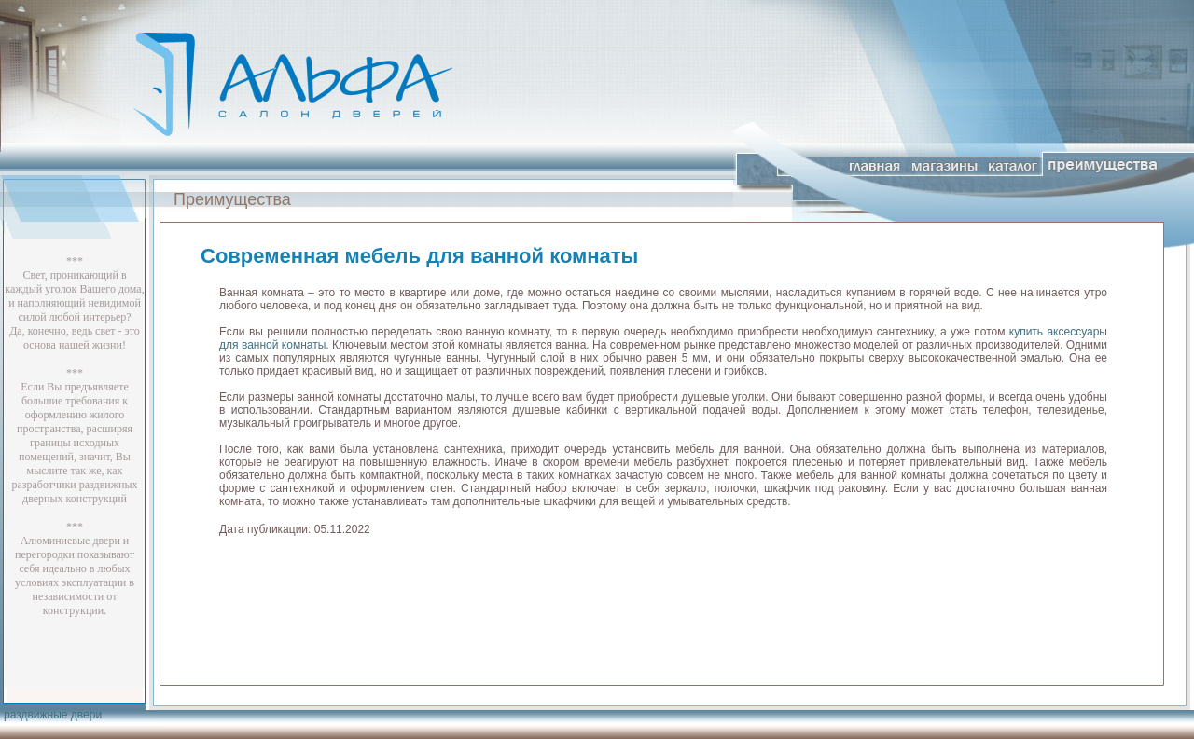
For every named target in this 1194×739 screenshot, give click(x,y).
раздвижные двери (53, 714)
